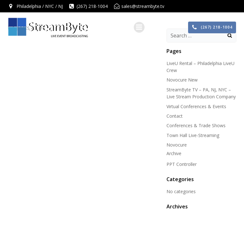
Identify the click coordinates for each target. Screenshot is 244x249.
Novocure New (182, 80)
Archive (173, 153)
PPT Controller (181, 164)
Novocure (176, 145)
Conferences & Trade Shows (196, 125)
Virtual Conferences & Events (196, 106)
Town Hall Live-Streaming (192, 135)
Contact (174, 116)
